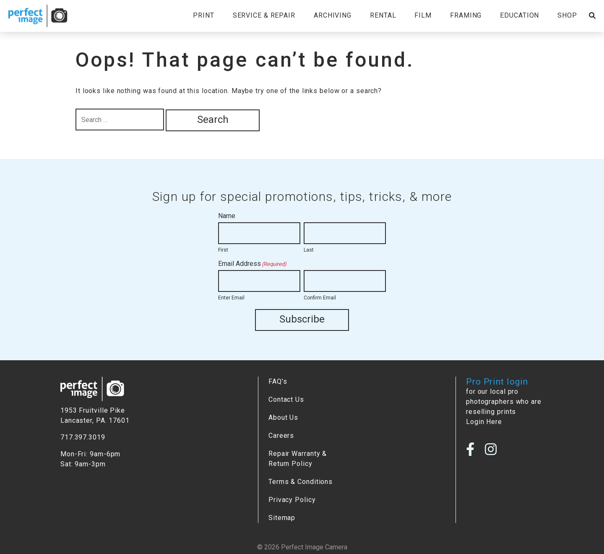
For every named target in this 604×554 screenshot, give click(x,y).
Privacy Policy (292, 500)
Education (519, 15)
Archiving (332, 15)
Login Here (484, 422)
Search (213, 119)
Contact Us (286, 399)
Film (423, 15)
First (223, 250)
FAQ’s (277, 381)
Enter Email (231, 298)
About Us (283, 417)
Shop (567, 15)
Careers (281, 436)
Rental (383, 15)
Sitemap (281, 518)
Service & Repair (264, 15)
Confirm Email (320, 298)
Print (203, 15)
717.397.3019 (82, 437)
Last (309, 250)
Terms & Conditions (300, 482)
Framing (466, 15)
